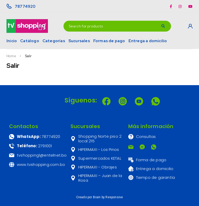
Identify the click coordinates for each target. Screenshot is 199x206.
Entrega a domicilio (148, 40)
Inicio (11, 40)
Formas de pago (109, 40)
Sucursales (79, 40)
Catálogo (29, 40)
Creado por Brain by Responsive (99, 197)
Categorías (53, 40)
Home (11, 56)
